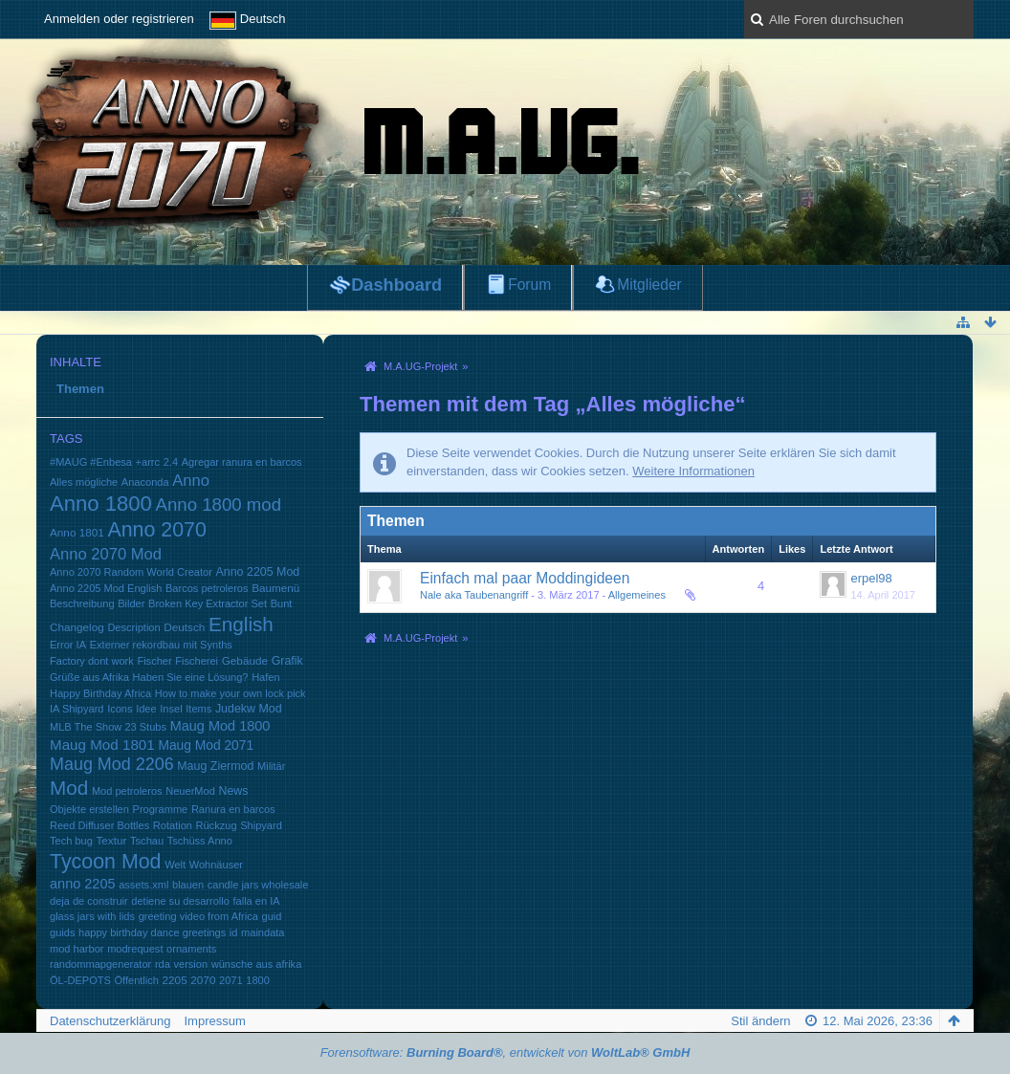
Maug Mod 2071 (205, 745)
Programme (160, 809)
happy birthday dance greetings (152, 932)
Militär (271, 766)
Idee (146, 708)
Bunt (282, 603)
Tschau (147, 840)
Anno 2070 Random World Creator (131, 572)
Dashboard (396, 285)
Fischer (154, 661)
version (190, 964)
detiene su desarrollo (180, 901)
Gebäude (245, 660)
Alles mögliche (84, 482)
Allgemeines (637, 595)
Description (133, 627)
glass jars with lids (92, 916)
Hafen (265, 677)
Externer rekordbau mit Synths (161, 644)
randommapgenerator (100, 964)
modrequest (135, 948)
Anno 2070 (157, 529)
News (233, 791)
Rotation (172, 825)
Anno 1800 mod (219, 504)
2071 (231, 980)
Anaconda (145, 482)
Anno (190, 480)
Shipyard (261, 825)
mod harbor (77, 948)
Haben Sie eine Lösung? (191, 677)
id (234, 932)
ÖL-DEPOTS (80, 980)
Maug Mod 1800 (220, 726)
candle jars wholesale (258, 884)
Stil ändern (760, 1021)
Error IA (68, 644)
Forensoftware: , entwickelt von (505, 1052)
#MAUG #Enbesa (91, 462)
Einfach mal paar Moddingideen (524, 578)
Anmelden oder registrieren (119, 18)
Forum (529, 284)
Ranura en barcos (233, 809)
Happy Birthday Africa (100, 693)
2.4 (171, 462)
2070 (202, 980)
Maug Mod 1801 (102, 744)
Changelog (77, 627)
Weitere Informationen (693, 471)
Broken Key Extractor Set (207, 603)
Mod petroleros (127, 791)
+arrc (148, 462)
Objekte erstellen (89, 809)
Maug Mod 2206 (112, 764)
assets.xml (143, 884)
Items (198, 708)
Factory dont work (92, 661)
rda (162, 964)
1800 (258, 980)
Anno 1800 (101, 503)
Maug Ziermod (215, 766)
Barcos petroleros (207, 588)
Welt (175, 864)
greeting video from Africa (198, 916)
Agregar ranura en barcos (242, 462)
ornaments (191, 948)
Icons (119, 708)
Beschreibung (82, 603)
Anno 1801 (77, 532)
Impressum (214, 1021)
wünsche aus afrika (256, 964)
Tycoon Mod (106, 861)
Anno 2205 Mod (258, 572)
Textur (111, 840)
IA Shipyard (77, 708)
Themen (80, 389)
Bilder (131, 603)
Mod (69, 788)
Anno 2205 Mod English (106, 588)
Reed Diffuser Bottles (99, 825)
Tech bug (71, 840)
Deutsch (184, 627)
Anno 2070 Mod (106, 554)
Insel (171, 708)
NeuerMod (190, 791)
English (241, 624)
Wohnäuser (216, 864)
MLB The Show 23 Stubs (108, 727)
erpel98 (870, 578)
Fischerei (196, 661)
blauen (188, 884)
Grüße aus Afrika (89, 677)
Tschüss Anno (199, 840)
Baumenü (275, 587)
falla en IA (255, 901)
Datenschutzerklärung (110, 1021)
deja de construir (89, 901)
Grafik (287, 661)
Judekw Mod (248, 708)
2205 (175, 980)
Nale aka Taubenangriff (474, 595)
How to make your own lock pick (230, 693)
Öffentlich (136, 980)
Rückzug (216, 825)
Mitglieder (649, 284)
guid (272, 916)
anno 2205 (83, 883)
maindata (262, 932)
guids (62, 932)
